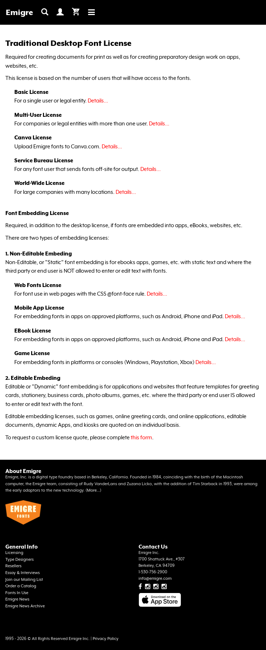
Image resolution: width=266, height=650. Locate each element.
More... (93, 490)
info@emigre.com (155, 578)
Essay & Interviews (22, 572)
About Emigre (23, 471)
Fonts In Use (16, 593)
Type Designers (19, 559)
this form (141, 437)
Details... (98, 100)
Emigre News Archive (25, 606)
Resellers (13, 566)
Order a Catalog (20, 586)
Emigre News (17, 599)
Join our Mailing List (24, 579)
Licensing (14, 552)
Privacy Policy (106, 638)
